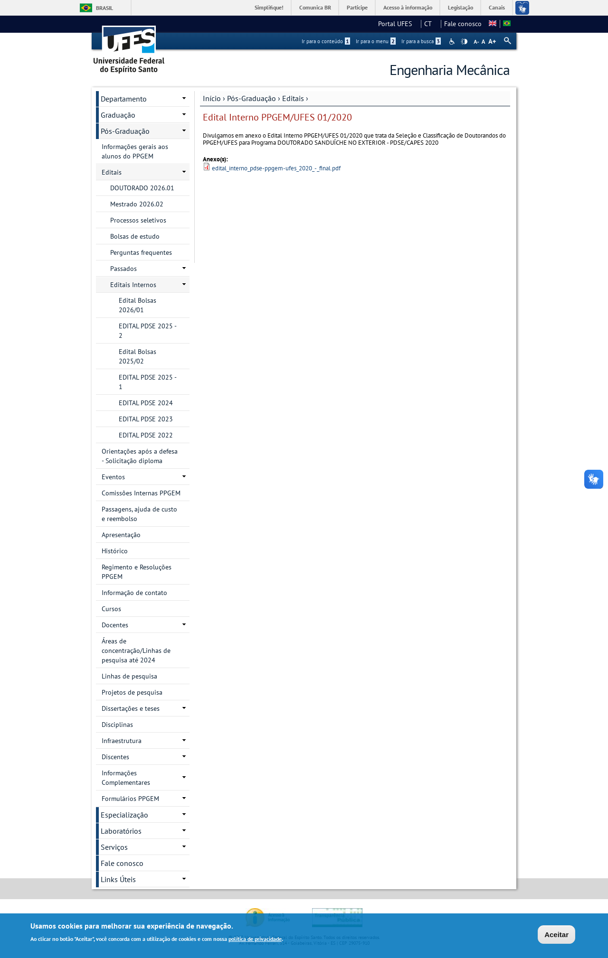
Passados (123, 268)
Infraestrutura (122, 740)
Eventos (113, 477)
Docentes (115, 625)
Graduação (118, 115)
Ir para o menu (376, 41)
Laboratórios (121, 831)
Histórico (115, 551)
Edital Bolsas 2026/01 (137, 305)
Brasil (104, 7)
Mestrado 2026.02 (136, 204)
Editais (293, 98)
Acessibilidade (452, 41)
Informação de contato (134, 592)
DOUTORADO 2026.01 (142, 188)
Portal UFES (398, 23)
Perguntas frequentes (141, 252)
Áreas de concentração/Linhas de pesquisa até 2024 (136, 650)
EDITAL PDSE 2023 (146, 419)
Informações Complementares (126, 778)
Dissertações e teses (131, 708)
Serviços (114, 847)
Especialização (124, 814)
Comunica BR (315, 7)
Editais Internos (133, 284)
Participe (357, 7)
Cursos (111, 609)
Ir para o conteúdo (326, 41)
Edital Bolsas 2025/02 (137, 356)
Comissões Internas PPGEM (141, 493)
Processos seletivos (138, 220)
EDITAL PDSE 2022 (146, 435)
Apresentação (121, 534)
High (464, 41)
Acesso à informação (407, 7)
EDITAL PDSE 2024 (146, 403)
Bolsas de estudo (135, 236)
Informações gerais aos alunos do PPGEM (135, 151)
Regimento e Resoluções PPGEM (136, 572)
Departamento (124, 98)
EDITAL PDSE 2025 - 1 (148, 382)
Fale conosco (463, 23)
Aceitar (556, 935)
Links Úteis (118, 879)
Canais (497, 7)
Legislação (460, 7)
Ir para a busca (421, 41)
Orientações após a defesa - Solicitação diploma (140, 456)
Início (212, 98)
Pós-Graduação (251, 98)
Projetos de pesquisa (132, 692)
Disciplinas (117, 724)
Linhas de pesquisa (129, 676)
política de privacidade (255, 939)
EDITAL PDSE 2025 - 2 (148, 331)
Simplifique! (269, 7)
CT (430, 23)
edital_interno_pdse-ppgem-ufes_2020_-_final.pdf (276, 168)
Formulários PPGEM (130, 798)
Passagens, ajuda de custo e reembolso (139, 514)
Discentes (115, 757)
